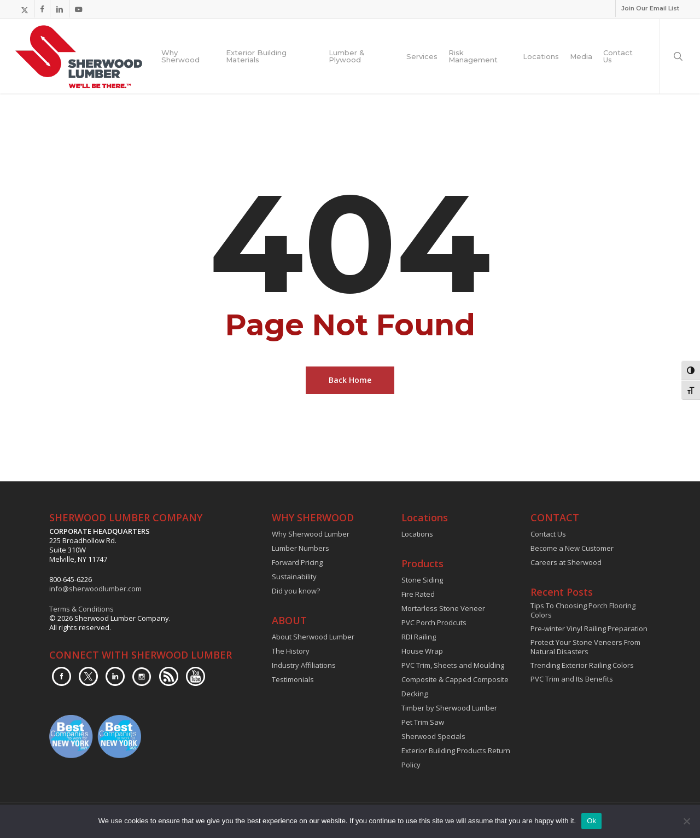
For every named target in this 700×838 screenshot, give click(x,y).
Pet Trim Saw (422, 722)
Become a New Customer (572, 548)
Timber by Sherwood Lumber (449, 708)
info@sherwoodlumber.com (95, 588)
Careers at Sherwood (566, 562)
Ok (591, 821)
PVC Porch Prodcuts (433, 622)
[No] (686, 821)
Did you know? (296, 591)
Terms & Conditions (81, 609)
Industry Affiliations (304, 665)
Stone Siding (422, 580)
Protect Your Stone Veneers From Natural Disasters (585, 647)
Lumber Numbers (300, 548)
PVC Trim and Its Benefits (571, 679)
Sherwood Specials (433, 736)
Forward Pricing (297, 562)
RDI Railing (418, 637)
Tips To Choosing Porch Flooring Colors (582, 610)
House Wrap (422, 651)
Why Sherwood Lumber (310, 534)
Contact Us (548, 534)
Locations (417, 534)
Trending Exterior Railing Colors (582, 665)
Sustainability (294, 576)
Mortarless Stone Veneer (443, 608)
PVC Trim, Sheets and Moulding (452, 665)
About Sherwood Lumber (313, 637)
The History (291, 651)
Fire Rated (418, 594)
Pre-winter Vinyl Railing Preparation (589, 628)
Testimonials (293, 679)
